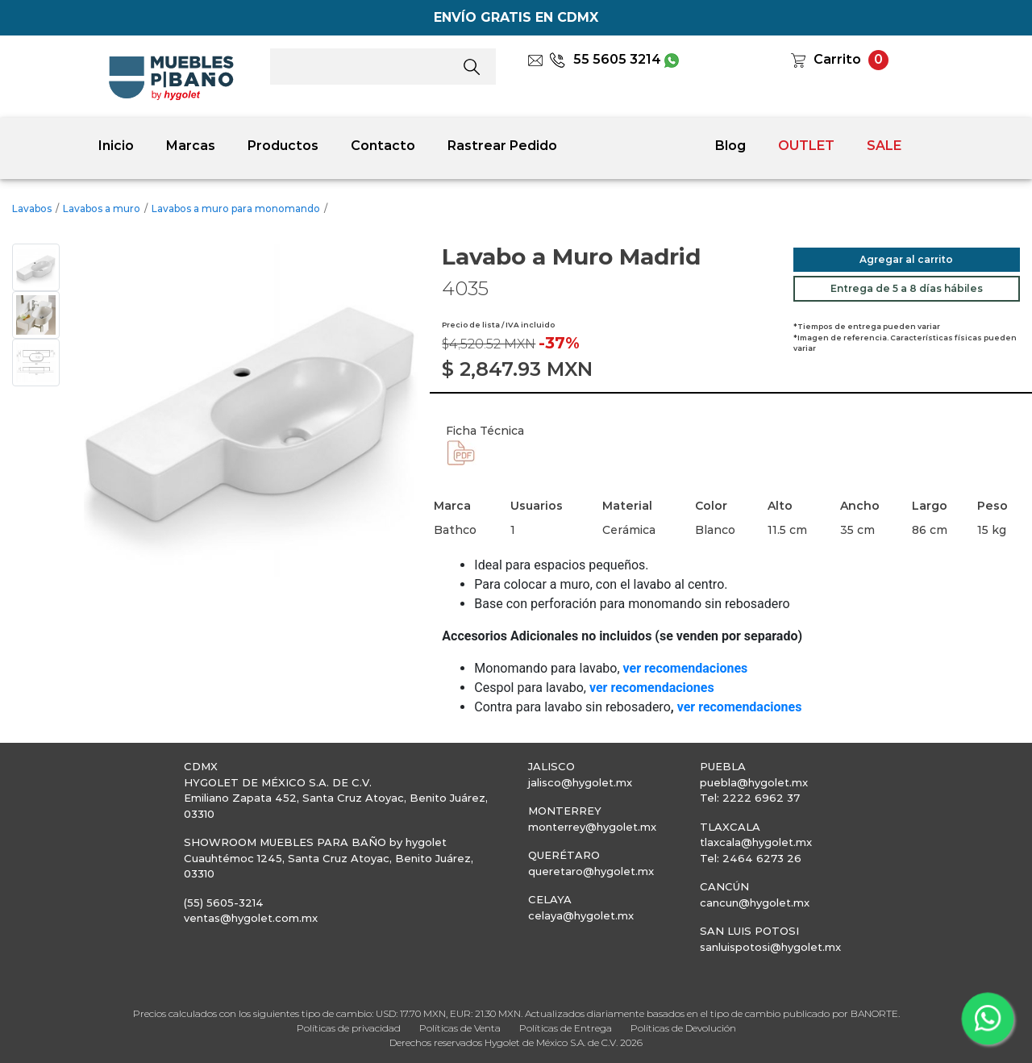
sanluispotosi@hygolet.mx (770, 946)
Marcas (190, 145)
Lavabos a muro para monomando (236, 208)
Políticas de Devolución (683, 1028)
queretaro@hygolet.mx (591, 871)
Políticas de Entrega (565, 1028)
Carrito (837, 59)
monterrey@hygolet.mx (592, 826)
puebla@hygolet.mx (754, 782)
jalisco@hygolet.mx (580, 782)
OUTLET (806, 145)
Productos (283, 145)
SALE (884, 145)
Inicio (116, 145)
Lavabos (32, 208)
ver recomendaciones (739, 707)
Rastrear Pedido (502, 145)
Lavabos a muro (101, 208)
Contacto (383, 145)
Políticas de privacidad (349, 1028)
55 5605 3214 (605, 59)
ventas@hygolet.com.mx (251, 917)
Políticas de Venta (460, 1028)
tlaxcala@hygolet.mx (756, 842)
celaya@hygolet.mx (581, 915)
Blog (730, 145)
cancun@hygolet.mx (754, 902)
